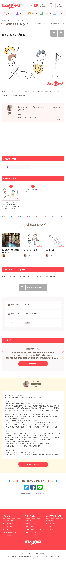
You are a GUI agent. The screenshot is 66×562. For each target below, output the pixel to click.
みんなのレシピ (8, 526)
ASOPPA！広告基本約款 (10, 556)
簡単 (27, 323)
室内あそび (21, 117)
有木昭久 (34, 386)
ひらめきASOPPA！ (9, 523)
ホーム (3, 20)
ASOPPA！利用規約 (52, 23)
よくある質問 (51, 529)
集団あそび (28, 117)
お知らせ (50, 526)
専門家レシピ (7, 529)
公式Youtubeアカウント (32, 535)
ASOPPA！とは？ (52, 521)
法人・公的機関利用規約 (42, 556)
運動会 (26, 314)
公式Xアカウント (30, 532)
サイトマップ (42, 558)
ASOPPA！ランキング (31, 523)
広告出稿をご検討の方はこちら (26, 556)
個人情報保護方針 (25, 558)
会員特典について (52, 523)
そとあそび (35, 117)
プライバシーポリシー (56, 556)
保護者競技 (33, 314)
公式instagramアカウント (33, 529)
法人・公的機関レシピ (10, 532)
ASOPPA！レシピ (10, 20)
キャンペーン (29, 526)
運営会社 (34, 558)
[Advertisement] (16, 139)
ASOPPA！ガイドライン (27, 553)
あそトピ (28, 521)
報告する (59, 119)
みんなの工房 (7, 535)
